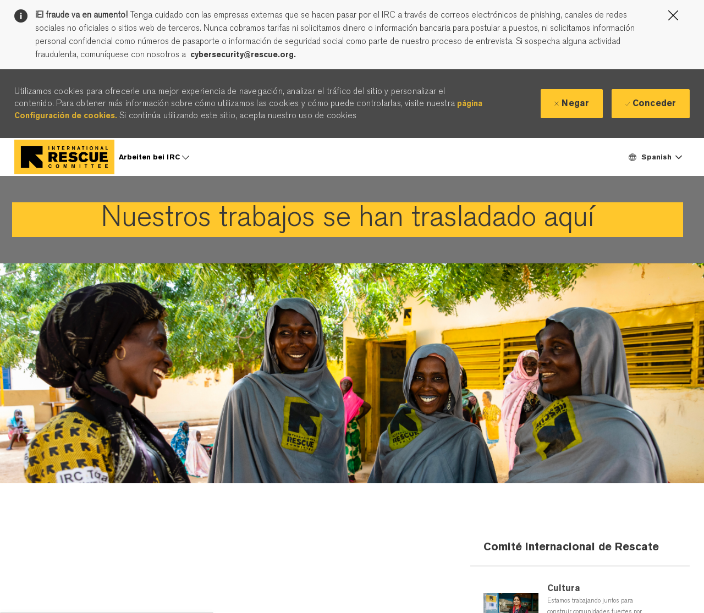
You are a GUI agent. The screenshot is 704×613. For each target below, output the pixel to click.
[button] (654, 157)
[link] (347, 219)
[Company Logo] (64, 157)
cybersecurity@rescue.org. (243, 54)
